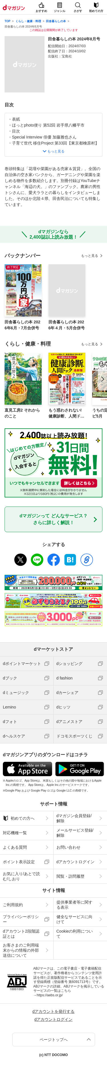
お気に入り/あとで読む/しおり (21, 876)
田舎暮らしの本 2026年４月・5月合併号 (67, 325)
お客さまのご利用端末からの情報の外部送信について (21, 950)
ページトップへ (54, 1039)
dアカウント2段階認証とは (21, 934)
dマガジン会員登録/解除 (74, 818)
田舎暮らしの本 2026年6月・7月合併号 (22, 325)
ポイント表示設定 (19, 862)
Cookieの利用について (74, 934)
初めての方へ (19, 818)
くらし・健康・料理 (28, 21)
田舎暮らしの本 (56, 21)
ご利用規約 (13, 904)
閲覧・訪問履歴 (70, 876)
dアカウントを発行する (54, 1011)
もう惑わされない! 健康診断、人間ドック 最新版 (66, 413)
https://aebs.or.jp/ (50, 995)
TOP (7, 21)
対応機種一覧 (15, 833)
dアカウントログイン (75, 862)
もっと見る (89, 256)
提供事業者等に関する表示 (74, 905)
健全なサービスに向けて (74, 919)
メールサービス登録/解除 (75, 833)
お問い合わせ (68, 847)
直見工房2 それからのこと (22, 413)
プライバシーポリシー (21, 919)
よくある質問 (15, 847)
